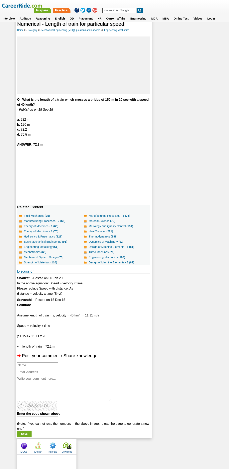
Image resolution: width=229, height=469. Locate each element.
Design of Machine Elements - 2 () (111, 262)
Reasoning (43, 13)
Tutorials (188, 30)
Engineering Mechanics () (107, 257)
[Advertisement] (83, 65)
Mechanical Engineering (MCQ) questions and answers (71, 30)
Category (32, 30)
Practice (145, 5)
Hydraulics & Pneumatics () (43, 236)
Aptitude (25, 13)
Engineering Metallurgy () (41, 246)
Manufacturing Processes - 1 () (109, 215)
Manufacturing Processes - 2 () (44, 221)
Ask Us (129, 446)
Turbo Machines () (101, 252)
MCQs (159, 30)
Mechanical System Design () (43, 257)
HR (99, 13)
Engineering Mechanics (116, 30)
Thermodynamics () (103, 236)
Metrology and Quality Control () (111, 226)
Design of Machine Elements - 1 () (111, 246)
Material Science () (102, 221)
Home (20, 30)
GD (72, 13)
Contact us (94, 446)
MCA (154, 13)
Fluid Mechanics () (37, 215)
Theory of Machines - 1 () (41, 226)
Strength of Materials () (40, 262)
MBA (166, 13)
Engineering (138, 13)
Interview (9, 13)
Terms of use (113, 446)
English (60, 13)
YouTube (142, 446)
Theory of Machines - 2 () (41, 231)
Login (211, 13)
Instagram (158, 446)
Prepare (126, 5)
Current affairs (115, 13)
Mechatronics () (35, 252)
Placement (86, 13)
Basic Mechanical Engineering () (45, 241)
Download (202, 30)
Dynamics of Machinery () (106, 241)
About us (78, 446)
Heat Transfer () (101, 231)
